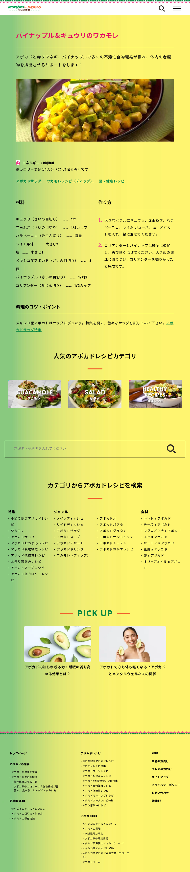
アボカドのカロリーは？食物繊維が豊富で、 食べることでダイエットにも (36, 788)
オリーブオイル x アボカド (162, 565)
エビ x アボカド (156, 537)
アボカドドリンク (70, 549)
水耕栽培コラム (94, 834)
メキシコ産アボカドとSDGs (98, 848)
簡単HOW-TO (17, 801)
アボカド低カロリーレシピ (29, 577)
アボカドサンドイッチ (116, 537)
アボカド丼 (108, 518)
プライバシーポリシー (166, 785)
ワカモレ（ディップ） (74, 555)
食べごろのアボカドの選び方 (28, 809)
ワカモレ (17, 531)
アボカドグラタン (113, 531)
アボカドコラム (91, 862)
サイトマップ (160, 777)
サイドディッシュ (70, 525)
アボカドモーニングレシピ (98, 796)
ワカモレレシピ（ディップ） (70, 181)
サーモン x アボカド (159, 543)
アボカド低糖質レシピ (28, 555)
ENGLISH (156, 801)
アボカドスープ (68, 537)
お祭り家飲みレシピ (26, 562)
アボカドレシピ (91, 753)
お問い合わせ (160, 793)
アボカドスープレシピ (28, 568)
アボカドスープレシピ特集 (98, 800)
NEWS (155, 753)
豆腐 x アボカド (156, 549)
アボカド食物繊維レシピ (29, 549)
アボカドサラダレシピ (95, 771)
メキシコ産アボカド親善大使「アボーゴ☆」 (106, 855)
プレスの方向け (162, 769)
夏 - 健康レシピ (112, 181)
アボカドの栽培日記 (96, 838)
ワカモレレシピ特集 (94, 766)
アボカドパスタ (111, 525)
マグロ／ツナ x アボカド (162, 531)
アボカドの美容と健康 (24, 777)
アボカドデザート (70, 543)
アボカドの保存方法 (23, 819)
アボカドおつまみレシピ (29, 543)
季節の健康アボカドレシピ (29, 522)
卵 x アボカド (154, 555)
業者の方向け (160, 761)
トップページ (18, 753)
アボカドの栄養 (19, 764)
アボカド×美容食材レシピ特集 (100, 781)
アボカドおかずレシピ (116, 549)
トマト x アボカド (157, 518)
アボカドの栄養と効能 (24, 772)
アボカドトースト (112, 543)
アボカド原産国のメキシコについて (103, 843)
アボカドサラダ (29, 181)
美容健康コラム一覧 (25, 782)
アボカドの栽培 (91, 829)
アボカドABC (89, 816)
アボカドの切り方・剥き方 (27, 814)
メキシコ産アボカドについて (99, 824)
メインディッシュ (70, 518)
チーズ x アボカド (157, 525)
